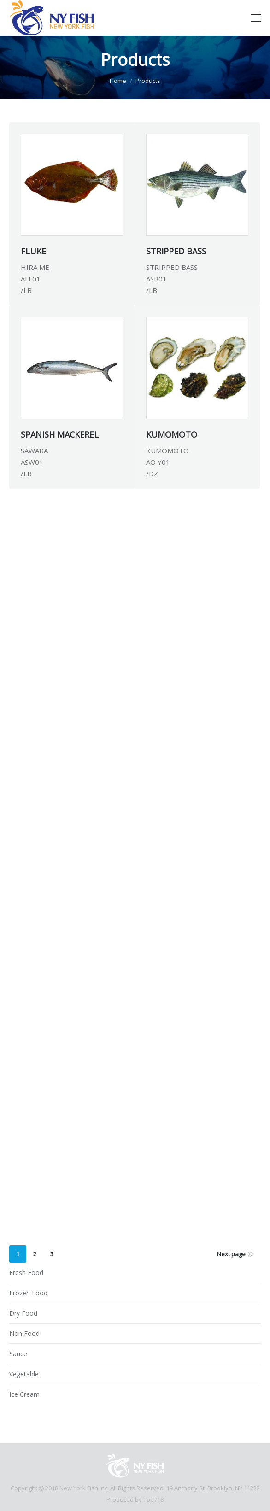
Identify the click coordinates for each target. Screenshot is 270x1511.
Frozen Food (28, 1292)
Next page (231, 1254)
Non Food (24, 1333)
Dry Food (23, 1313)
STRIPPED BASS (176, 251)
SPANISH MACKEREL (60, 434)
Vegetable (24, 1374)
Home (118, 80)
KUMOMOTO (171, 434)
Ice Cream (24, 1394)
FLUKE (33, 251)
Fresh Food (26, 1272)
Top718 (153, 1499)
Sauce (18, 1353)
